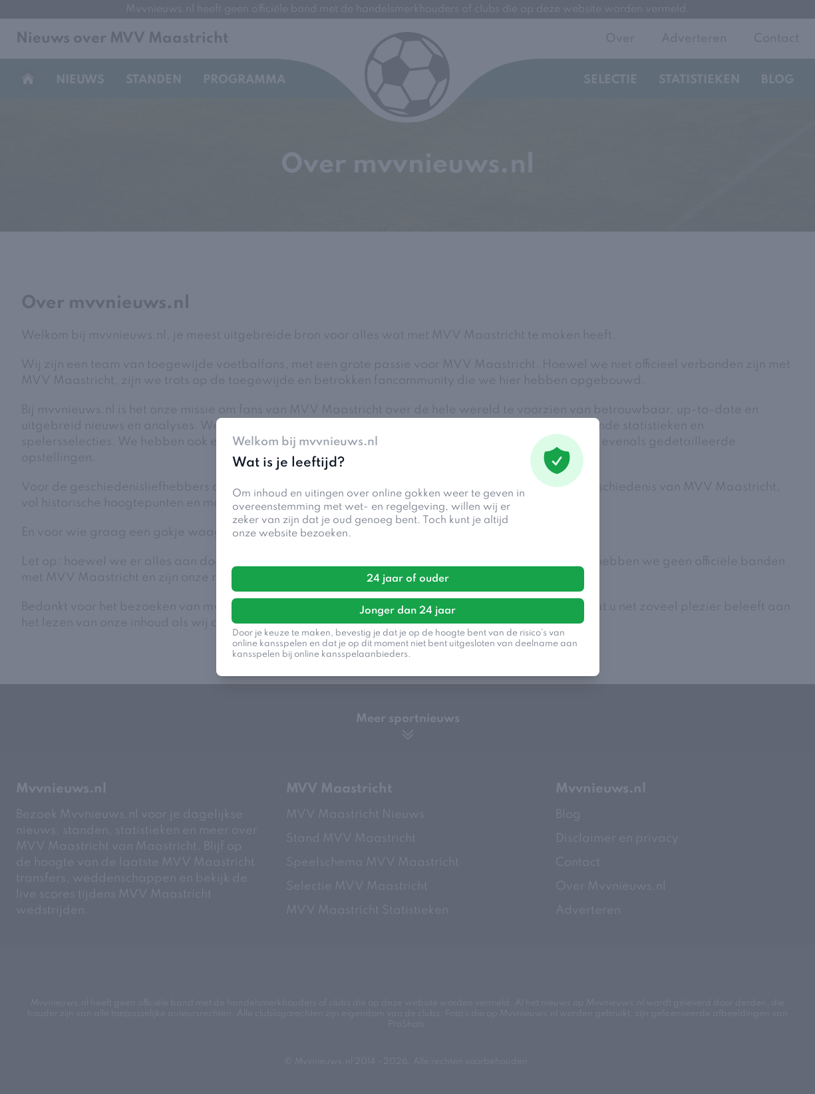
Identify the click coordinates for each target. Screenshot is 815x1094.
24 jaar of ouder (408, 579)
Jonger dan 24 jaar (407, 611)
